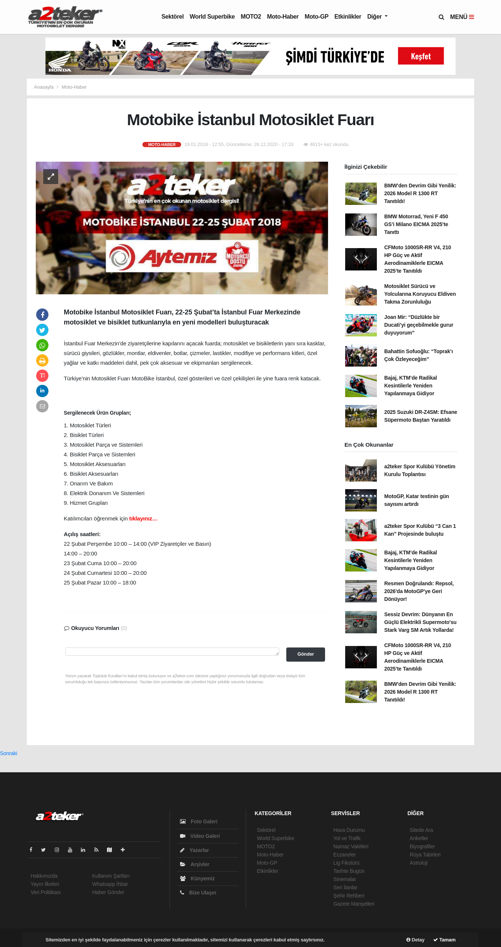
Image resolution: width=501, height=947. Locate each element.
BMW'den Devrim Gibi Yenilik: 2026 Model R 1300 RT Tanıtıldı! (420, 193)
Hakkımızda (44, 876)
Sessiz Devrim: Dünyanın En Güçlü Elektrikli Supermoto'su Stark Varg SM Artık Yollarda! (420, 622)
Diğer (375, 16)
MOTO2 (251, 16)
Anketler (419, 838)
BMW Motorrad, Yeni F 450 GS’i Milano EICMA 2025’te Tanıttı (416, 224)
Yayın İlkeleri (45, 884)
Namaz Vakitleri (350, 846)
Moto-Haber (283, 16)
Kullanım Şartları (110, 876)
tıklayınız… (143, 518)
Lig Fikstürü (346, 863)
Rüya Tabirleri (425, 855)
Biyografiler (422, 846)
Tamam (444, 940)
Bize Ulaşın (198, 893)
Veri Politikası (46, 892)
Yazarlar (194, 850)
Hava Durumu (349, 830)
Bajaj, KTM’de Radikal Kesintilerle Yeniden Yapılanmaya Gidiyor (410, 385)
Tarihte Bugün (349, 871)
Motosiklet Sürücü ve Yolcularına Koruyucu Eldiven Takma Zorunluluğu (420, 294)
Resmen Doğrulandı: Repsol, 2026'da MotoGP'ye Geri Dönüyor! (419, 591)
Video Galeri (200, 836)
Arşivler (194, 864)
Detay (415, 940)
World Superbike (212, 16)
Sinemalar (344, 879)
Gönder (305, 654)
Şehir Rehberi (348, 896)
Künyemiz (197, 878)
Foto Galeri (198, 821)
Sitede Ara (421, 830)
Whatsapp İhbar (110, 884)
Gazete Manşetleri (353, 904)
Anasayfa (44, 87)
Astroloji (419, 863)
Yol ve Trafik (346, 838)
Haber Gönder (108, 892)
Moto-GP (316, 16)
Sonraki (8, 753)
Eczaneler (344, 855)
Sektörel (172, 16)
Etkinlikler (347, 16)
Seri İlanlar (345, 887)
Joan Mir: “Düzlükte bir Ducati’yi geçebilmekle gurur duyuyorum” (418, 325)
